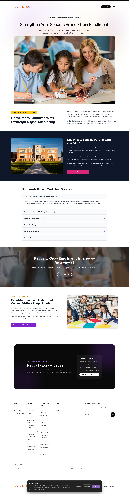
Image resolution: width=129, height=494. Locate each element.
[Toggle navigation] (114, 7)
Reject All (87, 486)
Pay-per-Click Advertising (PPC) (64, 218)
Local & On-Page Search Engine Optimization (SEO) (64, 197)
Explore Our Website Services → (23, 325)
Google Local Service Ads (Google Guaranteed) (64, 212)
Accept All (96, 486)
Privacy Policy (40, 489)
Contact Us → (64, 274)
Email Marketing (64, 238)
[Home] (23, 7)
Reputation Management (64, 225)
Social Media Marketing (64, 231)
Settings (78, 486)
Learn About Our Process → (78, 172)
